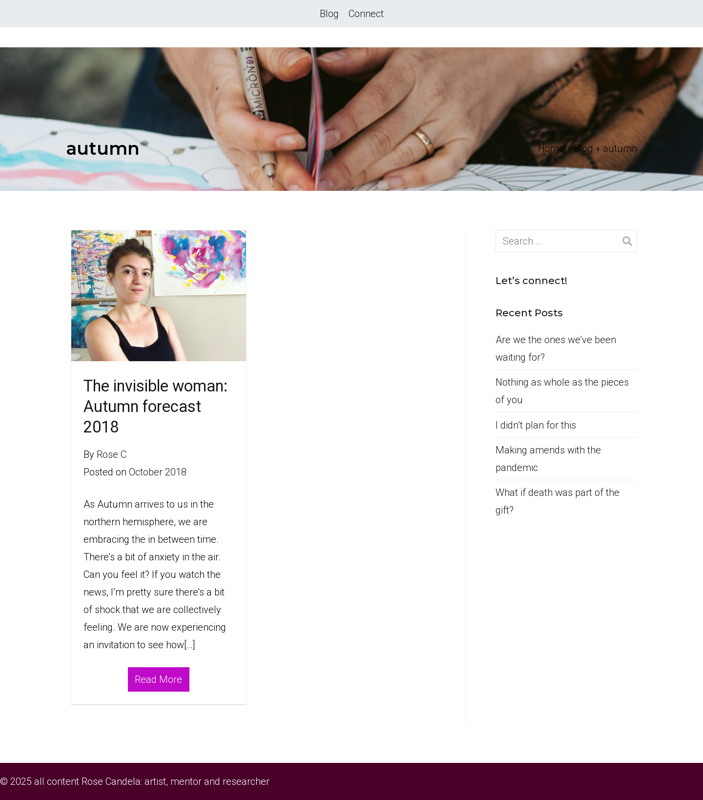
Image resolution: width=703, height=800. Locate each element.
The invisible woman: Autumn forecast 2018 (155, 406)
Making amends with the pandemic (548, 458)
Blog (329, 14)
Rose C (111, 454)
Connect (366, 14)
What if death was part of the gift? (558, 501)
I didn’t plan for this (536, 425)
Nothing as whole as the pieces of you (562, 391)
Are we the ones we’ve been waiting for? (556, 348)
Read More (158, 679)
